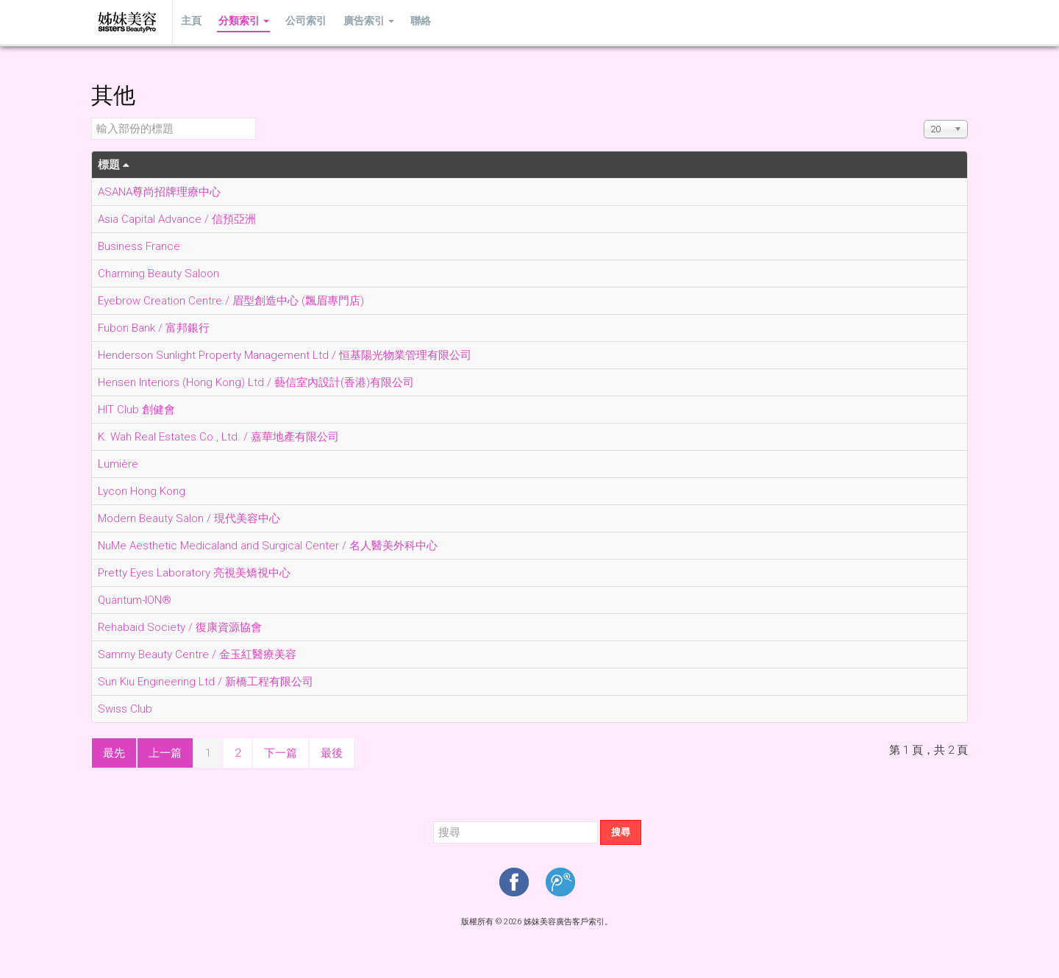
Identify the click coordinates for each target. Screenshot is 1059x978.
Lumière (118, 464)
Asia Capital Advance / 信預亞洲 (177, 219)
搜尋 (620, 832)
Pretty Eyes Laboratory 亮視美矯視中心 (194, 572)
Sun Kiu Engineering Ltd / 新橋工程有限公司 (205, 681)
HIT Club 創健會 (136, 409)
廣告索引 (362, 21)
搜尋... (433, 820)
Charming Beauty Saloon (158, 273)
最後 (332, 753)
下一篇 (280, 753)
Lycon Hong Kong (141, 491)
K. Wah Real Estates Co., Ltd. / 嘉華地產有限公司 (218, 436)
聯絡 (412, 21)
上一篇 (165, 753)
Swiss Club (125, 708)
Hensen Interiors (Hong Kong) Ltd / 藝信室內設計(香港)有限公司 (256, 382)
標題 (113, 164)
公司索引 (301, 21)
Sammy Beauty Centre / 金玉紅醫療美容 (197, 654)
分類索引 (240, 21)
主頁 (190, 21)
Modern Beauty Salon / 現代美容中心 (189, 518)
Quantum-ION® (134, 600)
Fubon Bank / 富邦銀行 (154, 328)
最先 (114, 753)
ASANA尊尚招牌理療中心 (159, 192)
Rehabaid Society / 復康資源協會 (180, 627)
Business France (139, 246)
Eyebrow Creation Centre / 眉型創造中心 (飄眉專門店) (231, 300)
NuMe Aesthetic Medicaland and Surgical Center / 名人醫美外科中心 (268, 545)
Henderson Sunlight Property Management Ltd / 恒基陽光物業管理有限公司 (284, 355)
